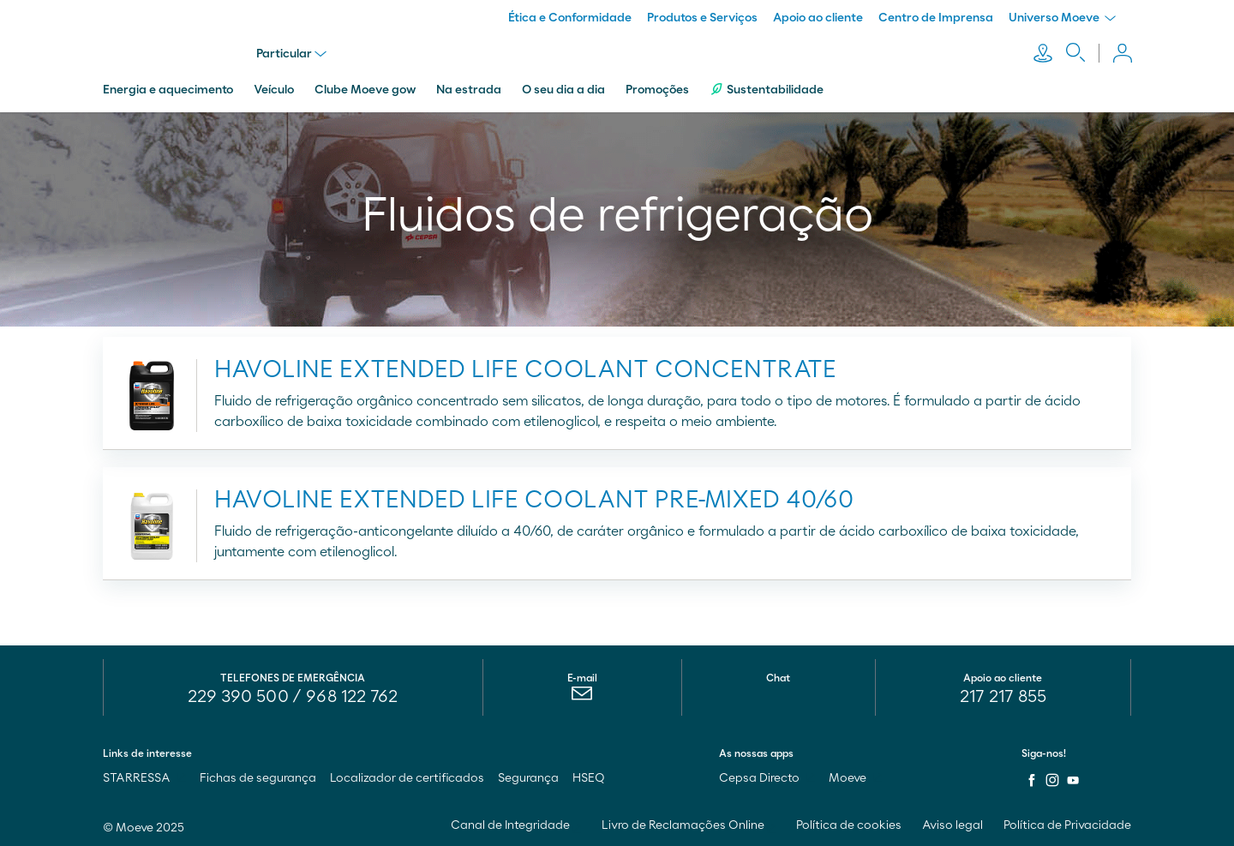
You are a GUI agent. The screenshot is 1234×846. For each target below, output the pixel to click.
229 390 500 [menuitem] (238, 695)
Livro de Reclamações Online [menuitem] (689, 824)
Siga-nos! (1043, 752)
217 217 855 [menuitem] (1003, 695)
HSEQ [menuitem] (588, 777)
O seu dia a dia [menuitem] (563, 88)
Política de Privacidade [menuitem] (1067, 824)
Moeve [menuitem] (855, 777)
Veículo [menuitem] (274, 88)
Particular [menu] (292, 53)
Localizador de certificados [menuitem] (407, 777)
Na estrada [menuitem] (468, 88)
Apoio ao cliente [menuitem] (818, 18)
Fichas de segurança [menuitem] (258, 777)
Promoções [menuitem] (657, 88)
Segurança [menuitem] (528, 777)
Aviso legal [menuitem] (952, 824)
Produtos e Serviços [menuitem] (702, 18)
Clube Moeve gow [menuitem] (365, 88)
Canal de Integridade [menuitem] (516, 824)
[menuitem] (582, 696)
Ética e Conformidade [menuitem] (570, 18)
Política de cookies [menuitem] (849, 824)
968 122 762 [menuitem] (352, 695)
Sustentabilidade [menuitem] (767, 88)
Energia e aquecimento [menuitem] (168, 88)
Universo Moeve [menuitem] (1062, 18)
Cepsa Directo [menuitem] (767, 777)
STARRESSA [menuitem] (144, 777)
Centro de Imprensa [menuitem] (935, 18)
